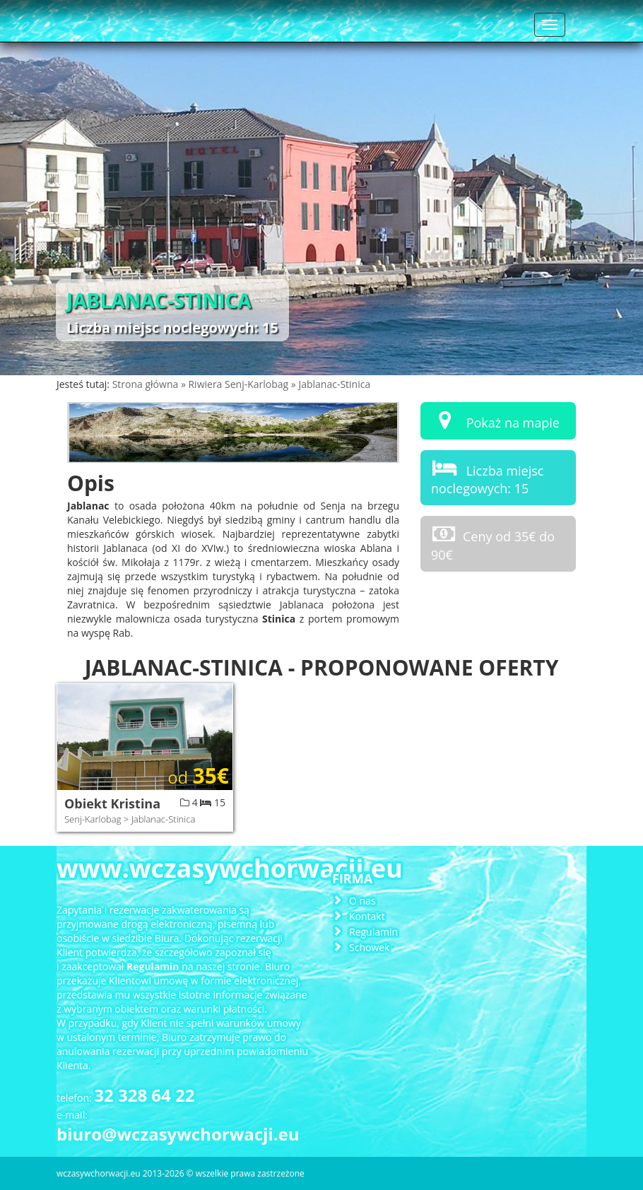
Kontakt (367, 916)
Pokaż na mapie (495, 420)
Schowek (369, 947)
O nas (362, 900)
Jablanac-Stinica (334, 384)
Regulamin (373, 931)
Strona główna (146, 384)
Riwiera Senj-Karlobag (239, 384)
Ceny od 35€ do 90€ (493, 543)
